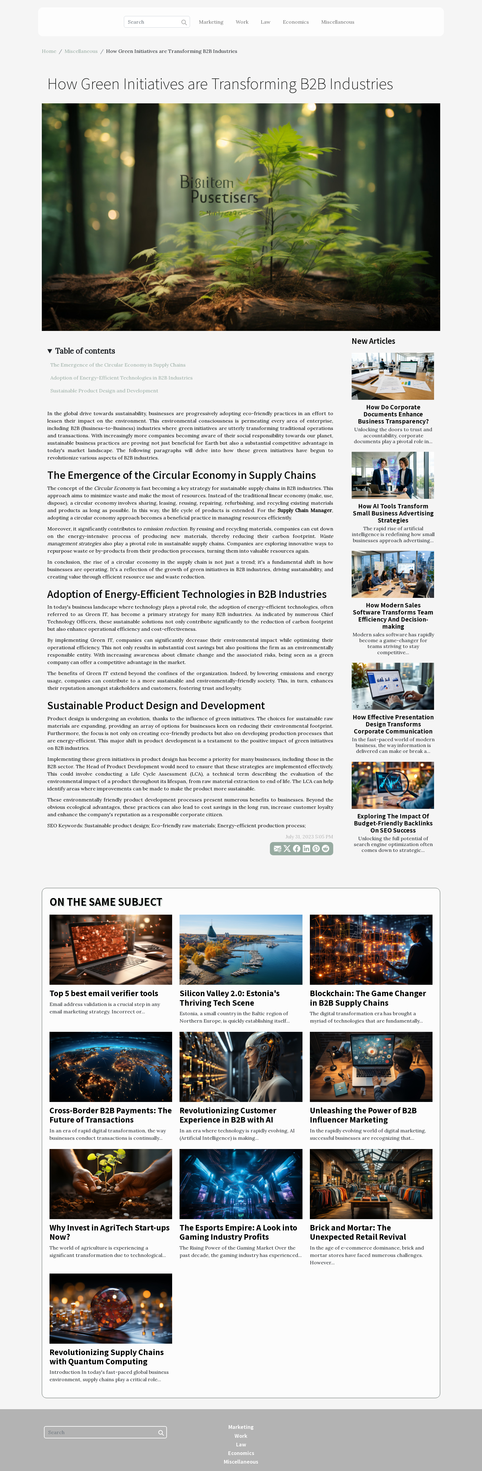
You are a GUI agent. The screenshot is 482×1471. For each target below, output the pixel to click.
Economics (296, 22)
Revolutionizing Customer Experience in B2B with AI (228, 1115)
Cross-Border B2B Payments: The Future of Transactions (110, 1115)
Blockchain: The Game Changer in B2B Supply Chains (368, 998)
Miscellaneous (337, 22)
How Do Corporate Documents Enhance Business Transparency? (393, 414)
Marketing (211, 22)
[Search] (157, 22)
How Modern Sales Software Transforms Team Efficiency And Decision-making (393, 615)
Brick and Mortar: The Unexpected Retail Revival (358, 1232)
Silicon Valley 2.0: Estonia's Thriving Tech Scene (230, 998)
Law (266, 22)
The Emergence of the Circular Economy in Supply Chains (118, 365)
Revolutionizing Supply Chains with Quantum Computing (106, 1356)
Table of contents (85, 351)
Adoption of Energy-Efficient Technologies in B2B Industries (121, 378)
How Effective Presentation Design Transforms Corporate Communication (393, 724)
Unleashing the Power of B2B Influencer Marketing (363, 1115)
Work (242, 22)
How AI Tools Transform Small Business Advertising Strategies (393, 513)
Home (49, 51)
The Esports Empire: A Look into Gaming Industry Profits (238, 1232)
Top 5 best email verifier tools (103, 993)
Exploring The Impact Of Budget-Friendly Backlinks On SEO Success (393, 823)
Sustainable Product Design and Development (104, 391)
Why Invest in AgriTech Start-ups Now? (109, 1232)
